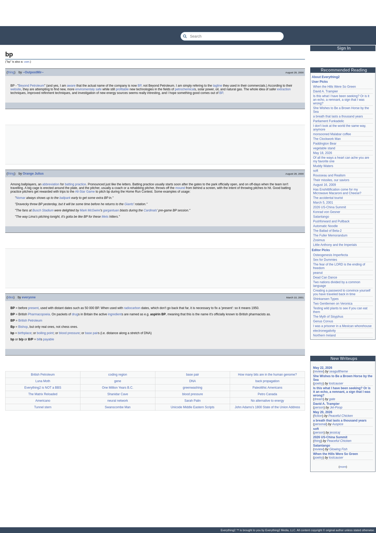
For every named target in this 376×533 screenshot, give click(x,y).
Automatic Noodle (325, 226)
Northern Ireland (324, 335)
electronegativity (324, 331)
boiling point (45, 333)
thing (11, 72)
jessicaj (335, 432)
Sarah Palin (192, 400)
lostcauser (336, 383)
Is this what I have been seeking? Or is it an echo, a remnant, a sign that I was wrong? (341, 99)
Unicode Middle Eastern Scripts (192, 407)
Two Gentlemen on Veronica (332, 303)
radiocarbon (132, 308)
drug (75, 314)
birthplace (24, 333)
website (15, 89)
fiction (318, 416)
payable (48, 339)
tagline (217, 85)
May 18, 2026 (322, 153)
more (342, 466)
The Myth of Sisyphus (328, 316)
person (319, 407)
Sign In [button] (344, 48)
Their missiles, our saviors (331, 180)
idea (11, 297)
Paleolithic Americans (267, 387)
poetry (318, 383)
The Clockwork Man (327, 139)
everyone (29, 297)
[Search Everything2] (232, 36)
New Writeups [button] (344, 358)
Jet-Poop (336, 407)
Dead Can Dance (325, 277)
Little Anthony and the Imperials (335, 245)
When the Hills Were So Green (334, 86)
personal (320, 424)
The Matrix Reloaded (42, 394)
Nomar (20, 198)
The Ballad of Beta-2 (327, 231)
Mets (105, 216)
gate (332, 399)
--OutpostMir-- (33, 72)
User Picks (320, 82)
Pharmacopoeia (39, 314)
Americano (42, 400)
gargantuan (111, 210)
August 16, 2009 (324, 185)
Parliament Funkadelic (328, 121)
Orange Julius (33, 173)
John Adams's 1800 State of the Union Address (267, 407)
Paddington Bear (324, 143)
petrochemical (185, 89)
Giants (128, 204)
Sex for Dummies (325, 260)
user (26, 61)
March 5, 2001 (323, 202)
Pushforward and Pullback (331, 221)
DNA (192, 381)
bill (39, 339)
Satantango (321, 216)
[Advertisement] (188, 13)
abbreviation (50, 184)
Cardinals (150, 210)
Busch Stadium (43, 210)
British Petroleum (30, 320)
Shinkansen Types (326, 299)
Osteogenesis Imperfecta (330, 255)
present (33, 308)
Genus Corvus (323, 321)
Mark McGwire (90, 210)
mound (180, 188)
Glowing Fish (338, 449)
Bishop (23, 327)
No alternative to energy (267, 400)
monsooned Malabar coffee (332, 134)
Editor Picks (321, 250)
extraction (284, 89)
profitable (122, 89)
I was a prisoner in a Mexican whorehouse (342, 326)
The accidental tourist (328, 198)
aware (71, 85)
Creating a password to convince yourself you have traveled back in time (341, 292)
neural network (117, 400)
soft (315, 171)
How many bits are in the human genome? (267, 374)
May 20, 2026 (322, 412)
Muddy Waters (323, 166)
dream (318, 399)
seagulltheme (338, 371)
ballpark (65, 198)
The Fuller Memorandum (330, 235)
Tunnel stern (42, 407)
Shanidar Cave (117, 394)
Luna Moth (43, 381)
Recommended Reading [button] (344, 70)
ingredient (115, 314)
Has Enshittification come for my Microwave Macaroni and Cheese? (337, 191)
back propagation (267, 381)
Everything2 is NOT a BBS (42, 387)
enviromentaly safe (88, 89)
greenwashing (192, 387)
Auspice (337, 424)
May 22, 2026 (322, 368)
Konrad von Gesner (326, 212)
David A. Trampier (325, 91)
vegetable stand (324, 148)
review (318, 371)
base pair (91, 333)
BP (139, 85)
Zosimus (319, 240)
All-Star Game (85, 191)
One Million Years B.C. (117, 387)
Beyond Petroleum (31, 85)
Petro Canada (267, 394)
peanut (318, 273)
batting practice (75, 184)
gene (117, 381)
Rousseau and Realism (329, 175)
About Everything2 (326, 77)
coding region (117, 374)
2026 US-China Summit (329, 207)
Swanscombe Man (118, 407)
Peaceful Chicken (340, 416)
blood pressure (69, 333)
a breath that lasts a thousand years (338, 116)
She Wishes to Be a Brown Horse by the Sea (342, 378)
